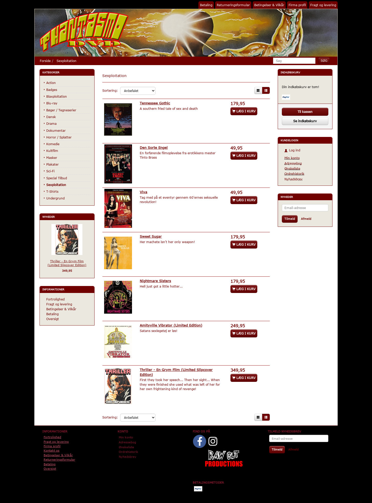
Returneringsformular (233, 5)
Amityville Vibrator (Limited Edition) (171, 323)
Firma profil (297, 5)
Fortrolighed (55, 299)
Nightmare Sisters (156, 279)
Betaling (206, 5)
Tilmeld (289, 218)
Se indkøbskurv (305, 121)
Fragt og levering (323, 5)
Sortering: (110, 90)
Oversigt (52, 319)
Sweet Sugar (151, 235)
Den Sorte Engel (154, 147)
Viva (144, 191)
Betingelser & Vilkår (269, 5)
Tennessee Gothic (155, 103)
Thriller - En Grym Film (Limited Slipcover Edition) (67, 263)
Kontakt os (51, 448)
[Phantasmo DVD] (84, 31)
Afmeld (306, 218)
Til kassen (305, 111)
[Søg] (324, 60)
